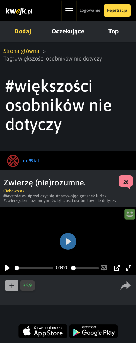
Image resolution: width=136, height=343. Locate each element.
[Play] (7, 267)
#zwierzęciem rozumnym (26, 200)
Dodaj (22, 31)
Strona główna (21, 51)
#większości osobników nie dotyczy (83, 200)
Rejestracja (117, 10)
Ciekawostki (14, 191)
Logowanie (90, 10)
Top (113, 31)
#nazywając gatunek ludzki (81, 195)
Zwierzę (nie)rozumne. (44, 182)
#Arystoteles (14, 195)
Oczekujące (68, 31)
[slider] (34, 268)
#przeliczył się (41, 195)
